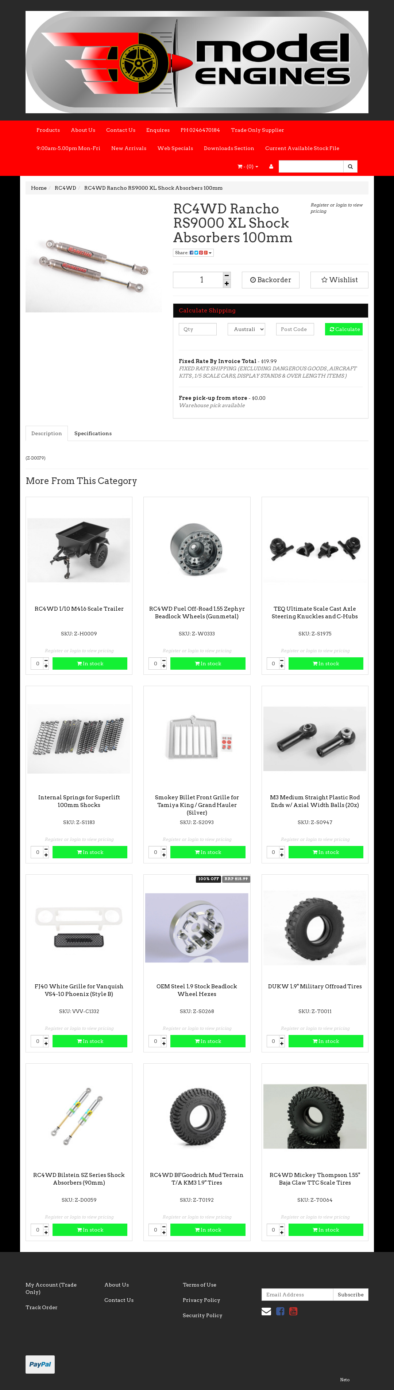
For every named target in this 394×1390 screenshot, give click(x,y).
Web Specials (175, 148)
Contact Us (120, 130)
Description (46, 433)
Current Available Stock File (302, 148)
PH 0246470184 (200, 130)
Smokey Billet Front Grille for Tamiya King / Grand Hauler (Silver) (197, 805)
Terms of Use (199, 1285)
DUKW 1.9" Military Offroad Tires (315, 986)
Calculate (345, 329)
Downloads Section (229, 148)
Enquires (158, 130)
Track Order (42, 1307)
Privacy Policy (201, 1300)
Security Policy (203, 1315)
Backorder (270, 280)
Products (48, 130)
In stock (90, 663)
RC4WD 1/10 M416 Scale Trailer (79, 609)
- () (247, 166)
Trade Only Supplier (257, 130)
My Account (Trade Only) (51, 1288)
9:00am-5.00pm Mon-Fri (68, 148)
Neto (344, 1379)
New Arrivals (128, 148)
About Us (83, 130)
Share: (193, 252)
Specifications (93, 433)
